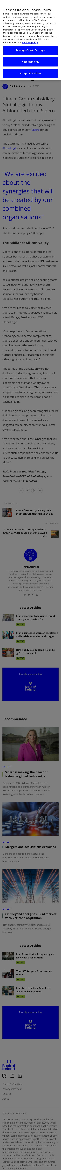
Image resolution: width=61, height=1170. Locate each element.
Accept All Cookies (30, 67)
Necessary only (30, 56)
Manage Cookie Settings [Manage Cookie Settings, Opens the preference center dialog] (30, 44)
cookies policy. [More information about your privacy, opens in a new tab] (30, 36)
